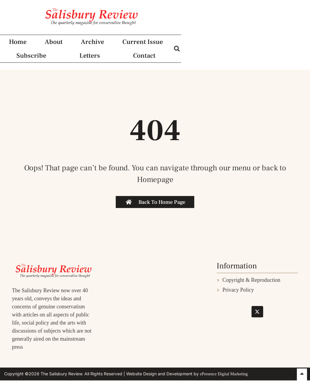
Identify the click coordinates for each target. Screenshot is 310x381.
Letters (235, 59)
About (53, 59)
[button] (302, 59)
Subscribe (193, 59)
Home (17, 59)
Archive (90, 59)
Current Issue (140, 59)
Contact (274, 59)
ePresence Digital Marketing (224, 374)
